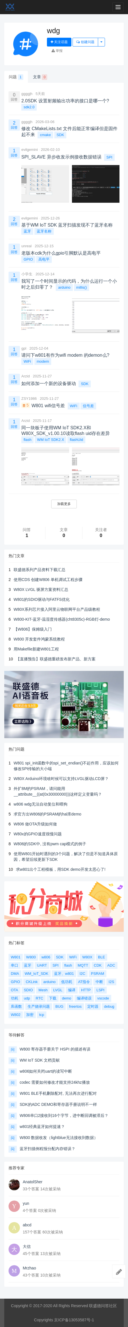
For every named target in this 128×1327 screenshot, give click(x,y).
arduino (64, 287)
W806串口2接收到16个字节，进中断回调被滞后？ (64, 1115)
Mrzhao (29, 1268)
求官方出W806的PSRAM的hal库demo (47, 814)
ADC (111, 965)
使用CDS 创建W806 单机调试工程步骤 (48, 579)
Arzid (25, 376)
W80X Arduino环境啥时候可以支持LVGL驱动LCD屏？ (61, 778)
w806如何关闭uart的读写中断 (46, 1071)
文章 (40, 77)
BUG (59, 1006)
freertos (75, 1006)
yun (26, 1203)
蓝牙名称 (44, 231)
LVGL (57, 990)
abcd (27, 1225)
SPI (109, 157)
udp (27, 998)
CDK (98, 965)
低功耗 (66, 982)
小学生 (26, 274)
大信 (27, 1246)
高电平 (43, 259)
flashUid (76, 440)
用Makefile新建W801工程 (36, 649)
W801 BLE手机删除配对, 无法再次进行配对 (58, 1093)
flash (27, 440)
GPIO (28, 259)
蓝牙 (27, 231)
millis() (81, 287)
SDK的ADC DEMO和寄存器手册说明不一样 (58, 1104)
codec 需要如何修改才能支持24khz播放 (55, 1082)
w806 (46, 957)
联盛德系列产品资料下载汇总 (39, 569)
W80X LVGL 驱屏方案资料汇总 (41, 589)
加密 (30, 1015)
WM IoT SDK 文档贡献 (40, 1060)
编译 (71, 990)
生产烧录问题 (39, 1006)
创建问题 (85, 42)
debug (109, 1006)
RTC (39, 998)
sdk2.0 (29, 107)
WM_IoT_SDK (36, 973)
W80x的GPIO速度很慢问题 (38, 834)
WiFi (27, 361)
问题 (16, 77)
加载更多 (64, 504)
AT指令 (84, 982)
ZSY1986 (29, 398)
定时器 (92, 1006)
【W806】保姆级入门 (33, 629)
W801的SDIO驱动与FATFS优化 (42, 599)
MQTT (83, 965)
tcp (41, 1015)
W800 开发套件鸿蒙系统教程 (39, 639)
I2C (82, 973)
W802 (15, 1015)
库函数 (16, 1006)
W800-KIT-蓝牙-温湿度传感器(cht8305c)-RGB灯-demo (62, 619)
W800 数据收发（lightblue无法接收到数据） (59, 1137)
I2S (111, 982)
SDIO (28, 990)
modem (43, 361)
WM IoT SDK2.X (50, 440)
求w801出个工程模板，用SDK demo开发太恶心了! (61, 869)
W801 (15, 957)
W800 (31, 957)
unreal (26, 246)
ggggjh (26, 94)
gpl (23, 348)
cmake (45, 135)
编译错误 (84, 998)
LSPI (100, 990)
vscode (103, 998)
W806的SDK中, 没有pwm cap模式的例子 (50, 844)
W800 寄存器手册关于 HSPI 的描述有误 (55, 1049)
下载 (52, 998)
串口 (14, 965)
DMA (15, 973)
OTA (14, 990)
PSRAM (97, 973)
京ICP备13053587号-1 (74, 1320)
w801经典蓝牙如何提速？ (42, 1126)
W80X (87, 957)
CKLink (32, 982)
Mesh (43, 990)
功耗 (14, 998)
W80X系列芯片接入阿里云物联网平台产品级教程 (57, 609)
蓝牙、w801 (64, 973)
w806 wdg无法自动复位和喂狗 (40, 804)
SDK (60, 135)
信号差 (88, 406)
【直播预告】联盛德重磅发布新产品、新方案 (56, 659)
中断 (99, 982)
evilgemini (29, 149)
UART (42, 965)
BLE (101, 957)
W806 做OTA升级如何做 (35, 824)
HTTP (86, 990)
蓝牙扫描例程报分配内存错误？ (47, 1148)
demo (66, 998)
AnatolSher (32, 1182)
